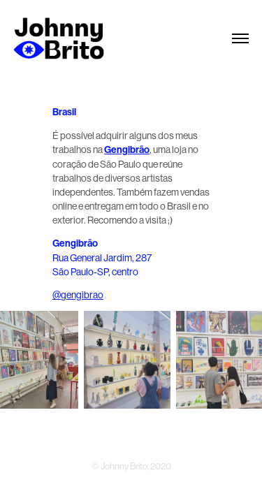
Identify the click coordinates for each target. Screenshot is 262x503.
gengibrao (82, 294)
